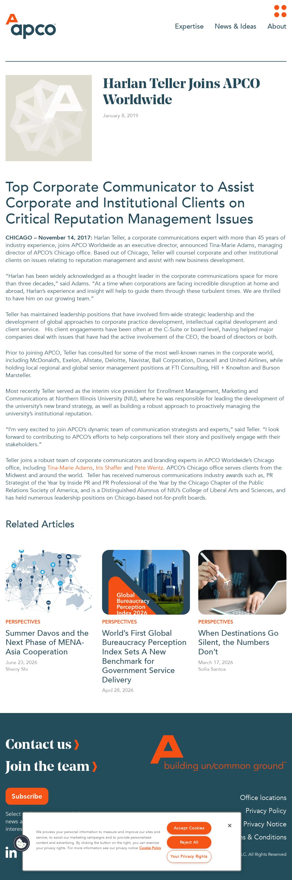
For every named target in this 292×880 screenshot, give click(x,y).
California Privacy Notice (249, 824)
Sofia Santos (212, 669)
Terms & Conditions (257, 837)
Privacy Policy (266, 811)
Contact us (38, 744)
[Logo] (31, 26)
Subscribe (27, 796)
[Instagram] (29, 852)
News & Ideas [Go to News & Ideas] (235, 26)
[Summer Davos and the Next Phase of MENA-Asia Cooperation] (50, 582)
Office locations (263, 797)
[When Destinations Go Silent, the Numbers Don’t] (242, 582)
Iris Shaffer (109, 468)
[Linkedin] (11, 852)
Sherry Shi (17, 669)
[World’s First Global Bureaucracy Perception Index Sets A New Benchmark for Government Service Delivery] (146, 582)
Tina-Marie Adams (70, 468)
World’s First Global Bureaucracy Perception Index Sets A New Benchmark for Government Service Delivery (144, 655)
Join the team (48, 766)
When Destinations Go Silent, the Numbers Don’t (238, 641)
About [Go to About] (277, 26)
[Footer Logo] (218, 753)
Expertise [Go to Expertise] (189, 26)
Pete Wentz (149, 468)
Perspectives (23, 622)
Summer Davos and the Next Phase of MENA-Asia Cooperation (47, 641)
